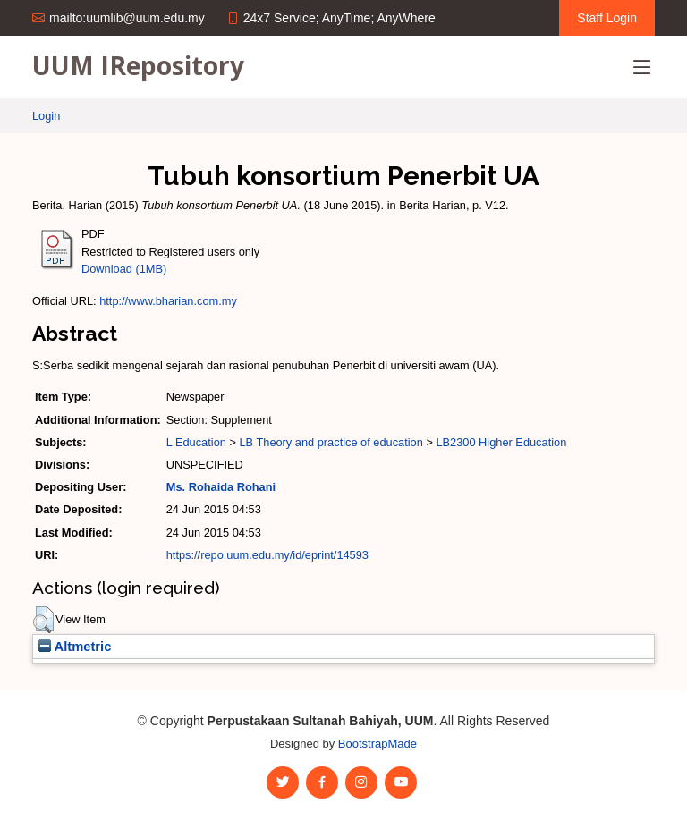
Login (46, 116)
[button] (43, 619)
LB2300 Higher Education (501, 442)
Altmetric (74, 646)
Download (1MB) (123, 268)
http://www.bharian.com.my (168, 301)
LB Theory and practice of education (330, 442)
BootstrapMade (377, 743)
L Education (196, 442)
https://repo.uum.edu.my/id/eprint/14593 (267, 555)
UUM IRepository (138, 65)
